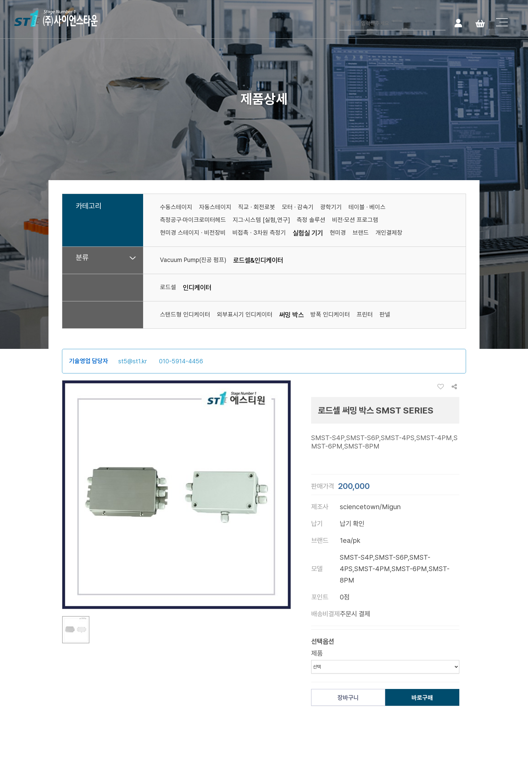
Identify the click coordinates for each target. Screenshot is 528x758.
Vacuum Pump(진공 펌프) (193, 259)
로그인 (458, 23)
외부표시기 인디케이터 (244, 314)
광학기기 (331, 206)
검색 (440, 23)
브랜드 (361, 232)
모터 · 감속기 (298, 206)
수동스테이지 (176, 206)
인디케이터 (197, 288)
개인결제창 (388, 232)
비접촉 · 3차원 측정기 (259, 232)
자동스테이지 (215, 206)
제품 (317, 653)
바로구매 (422, 697)
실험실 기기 (308, 233)
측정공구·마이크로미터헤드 (193, 219)
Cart (480, 23)
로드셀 (168, 287)
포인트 (319, 597)
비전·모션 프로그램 (355, 219)
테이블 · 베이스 (367, 206)
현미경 (338, 232)
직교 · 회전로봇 (256, 206)
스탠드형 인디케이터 (185, 314)
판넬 (385, 314)
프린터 (365, 314)
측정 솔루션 (311, 219)
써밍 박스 (291, 315)
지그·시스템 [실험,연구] (261, 219)
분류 (82, 258)
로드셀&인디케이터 (258, 260)
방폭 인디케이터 (330, 314)
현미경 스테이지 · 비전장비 (193, 232)
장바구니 (348, 697)
